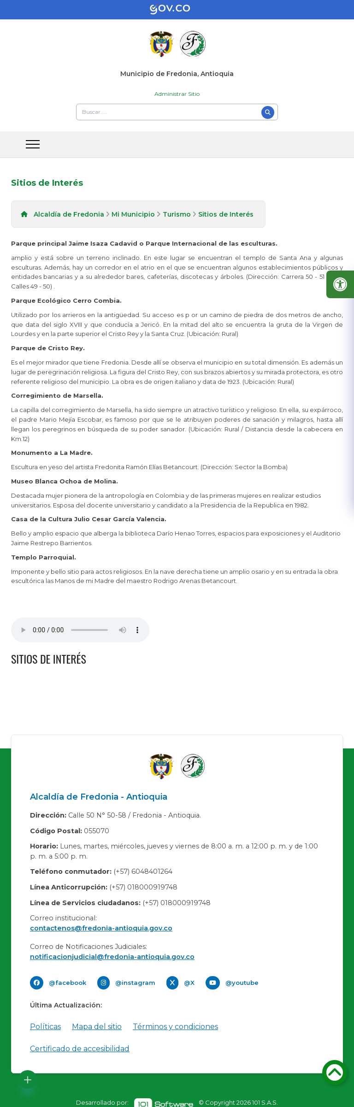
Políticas (45, 1026)
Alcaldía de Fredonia (69, 214)
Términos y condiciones (175, 1026)
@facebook (67, 982)
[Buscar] (267, 112)
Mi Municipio (133, 214)
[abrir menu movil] (33, 144)
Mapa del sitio (97, 1026)
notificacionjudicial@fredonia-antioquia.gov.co (112, 957)
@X (189, 982)
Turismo (177, 214)
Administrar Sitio (177, 93)
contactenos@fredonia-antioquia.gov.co (101, 928)
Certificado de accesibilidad (80, 1048)
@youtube (242, 982)
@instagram (135, 982)
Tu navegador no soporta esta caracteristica (80, 630)
